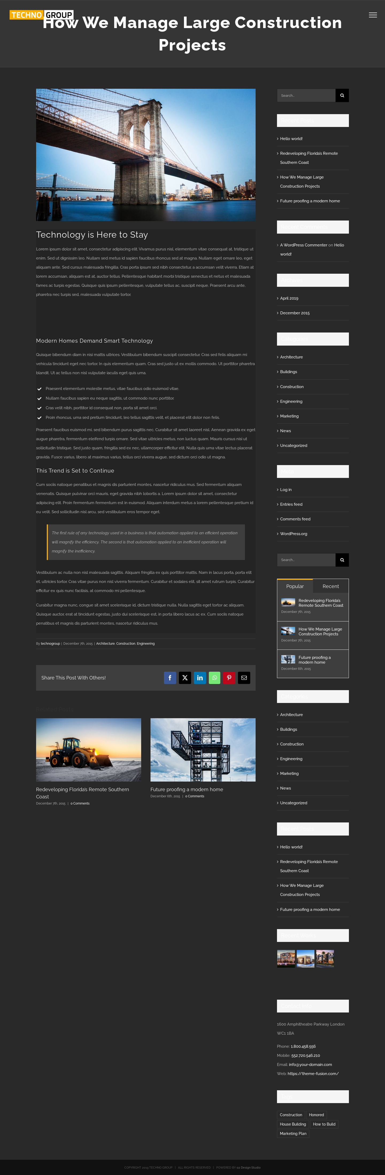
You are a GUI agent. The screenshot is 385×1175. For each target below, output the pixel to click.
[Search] (342, 95)
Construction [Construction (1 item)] (291, 1115)
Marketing (289, 416)
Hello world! (291, 138)
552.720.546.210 (305, 1055)
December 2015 (295, 313)
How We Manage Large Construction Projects (320, 631)
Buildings (288, 371)
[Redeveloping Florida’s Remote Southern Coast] (288, 602)
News (285, 430)
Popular (295, 586)
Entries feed (291, 504)
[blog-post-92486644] (146, 155)
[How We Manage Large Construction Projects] (288, 631)
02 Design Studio (249, 1167)
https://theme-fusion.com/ (313, 1073)
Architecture (105, 644)
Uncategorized (293, 445)
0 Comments (80, 803)
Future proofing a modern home (187, 789)
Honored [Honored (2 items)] (316, 1115)
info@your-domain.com (310, 1064)
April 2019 (289, 298)
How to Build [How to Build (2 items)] (324, 1124)
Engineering (146, 644)
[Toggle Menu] (373, 15)
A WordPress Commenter (303, 245)
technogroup (50, 644)
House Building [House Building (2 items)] (293, 1124)
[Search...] (306, 95)
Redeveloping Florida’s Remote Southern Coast (321, 603)
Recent (331, 586)
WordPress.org (293, 533)
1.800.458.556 (303, 1046)
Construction (125, 644)
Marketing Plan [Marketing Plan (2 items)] (293, 1133)
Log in (286, 489)
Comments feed (295, 519)
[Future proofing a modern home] (288, 659)
